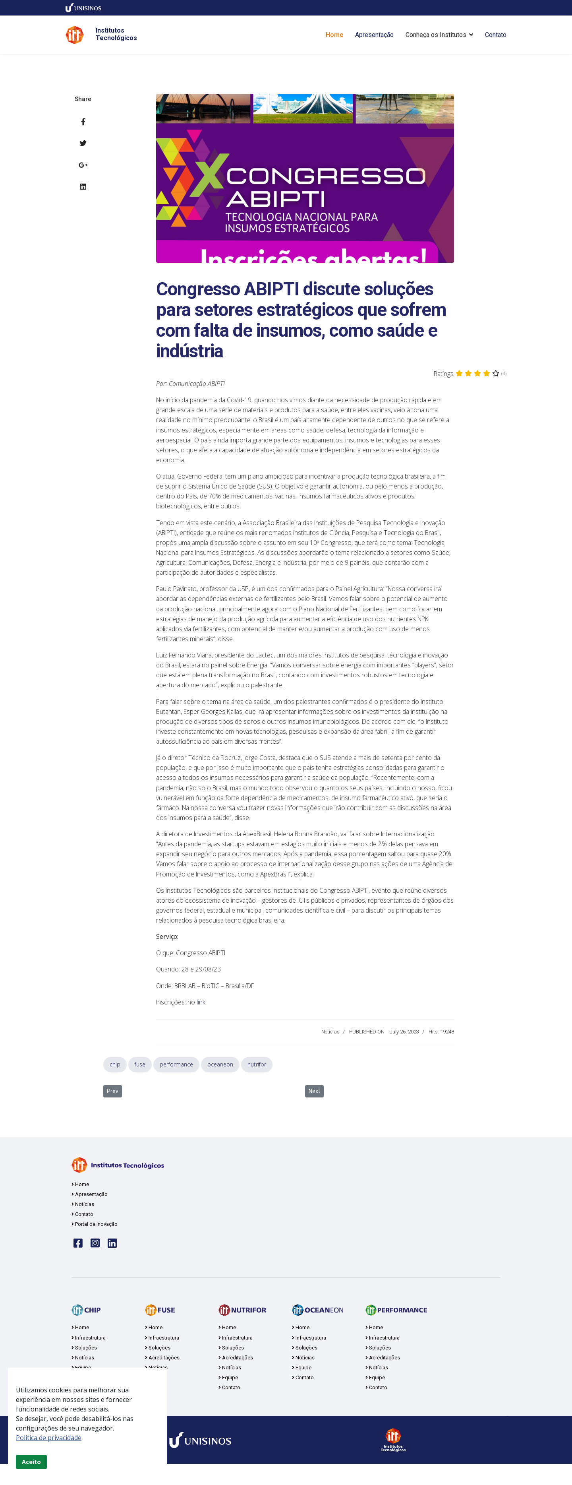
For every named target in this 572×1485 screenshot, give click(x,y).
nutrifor (256, 1081)
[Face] (78, 1261)
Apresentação (374, 35)
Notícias (330, 1048)
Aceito (31, 1462)
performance (176, 1081)
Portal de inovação (95, 1242)
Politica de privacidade (48, 1437)
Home (334, 35)
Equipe (228, 1398)
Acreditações (235, 1377)
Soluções (84, 1367)
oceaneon (220, 1081)
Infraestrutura (89, 1356)
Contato (495, 35)
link (201, 1018)
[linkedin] (112, 1261)
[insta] (95, 1261)
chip (115, 1081)
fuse (140, 1081)
